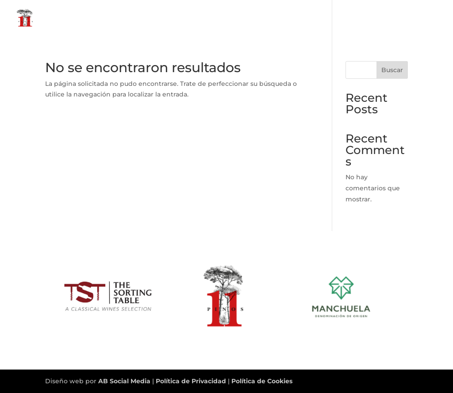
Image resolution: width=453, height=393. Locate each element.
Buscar (392, 70)
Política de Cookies (261, 381)
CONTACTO (421, 18)
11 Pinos (378, 18)
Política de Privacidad (192, 381)
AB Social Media (124, 381)
